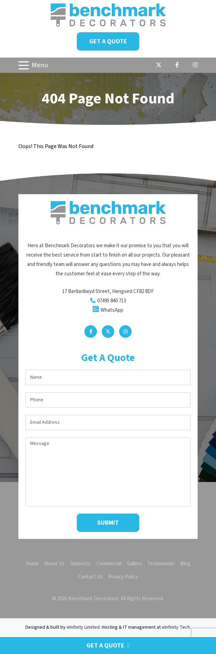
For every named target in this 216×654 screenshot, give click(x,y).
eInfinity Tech (176, 627)
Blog (185, 563)
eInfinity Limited (83, 627)
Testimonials (161, 563)
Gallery (134, 563)
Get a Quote (108, 41)
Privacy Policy (123, 576)
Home (32, 563)
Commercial (109, 563)
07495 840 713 (111, 300)
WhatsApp (112, 310)
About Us (54, 563)
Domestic (80, 563)
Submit (108, 522)
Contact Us (90, 576)
